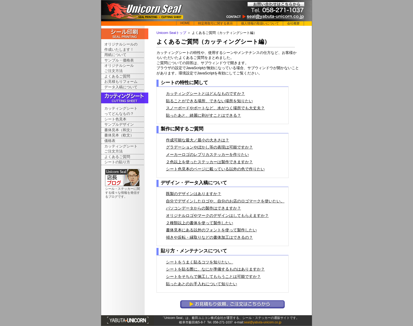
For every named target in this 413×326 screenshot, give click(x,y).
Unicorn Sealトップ (171, 33)
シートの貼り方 (117, 162)
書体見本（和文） (119, 130)
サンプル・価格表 (119, 60)
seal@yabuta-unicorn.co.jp (262, 322)
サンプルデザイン (119, 124)
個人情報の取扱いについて (260, 23)
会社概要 (293, 23)
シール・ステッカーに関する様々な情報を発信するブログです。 (122, 192)
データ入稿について (120, 87)
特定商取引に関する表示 (215, 23)
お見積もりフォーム (120, 81)
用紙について (115, 55)
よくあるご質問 (117, 76)
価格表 (109, 141)
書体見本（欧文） (119, 135)
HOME (185, 23)
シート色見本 (115, 119)
